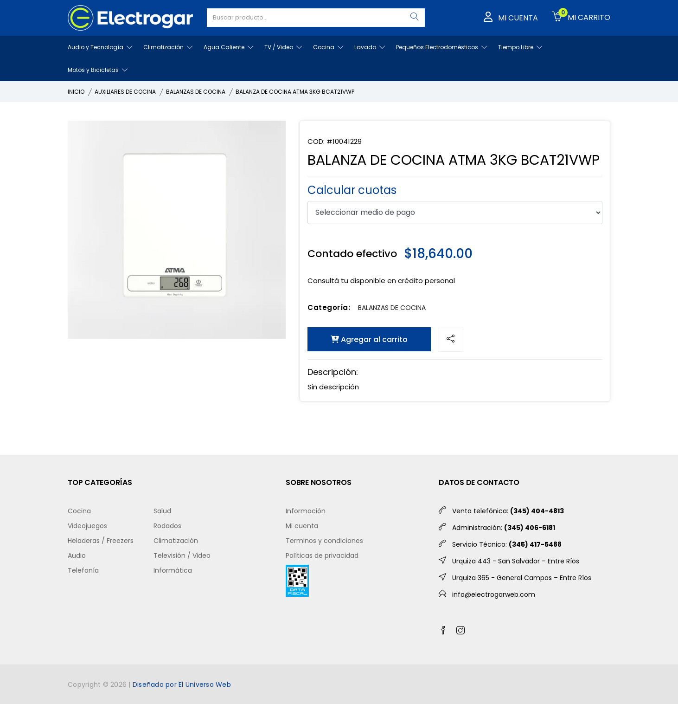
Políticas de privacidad (322, 555)
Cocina (328, 47)
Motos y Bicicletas (98, 70)
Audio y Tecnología (100, 47)
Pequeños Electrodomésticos (441, 47)
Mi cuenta (302, 525)
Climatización (167, 47)
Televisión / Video (182, 555)
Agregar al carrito (369, 339)
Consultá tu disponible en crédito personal (381, 280)
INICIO (76, 92)
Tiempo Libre (520, 47)
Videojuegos (87, 525)
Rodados (167, 525)
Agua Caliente (228, 47)
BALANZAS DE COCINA (195, 92)
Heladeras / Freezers (101, 540)
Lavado (369, 47)
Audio (77, 555)
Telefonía (83, 570)
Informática (173, 570)
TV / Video (283, 47)
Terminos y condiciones (324, 540)
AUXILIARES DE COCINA (125, 92)
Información (306, 511)
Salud (162, 511)
